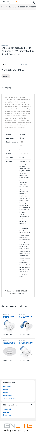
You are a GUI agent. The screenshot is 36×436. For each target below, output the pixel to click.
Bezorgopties (7, 395)
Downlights (12, 7)
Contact (5, 392)
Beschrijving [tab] (6, 88)
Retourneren (7, 386)
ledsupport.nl (7, 415)
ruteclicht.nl (6, 412)
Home (3, 7)
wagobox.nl (7, 409)
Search (25, 2)
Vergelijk (25, 64)
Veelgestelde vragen (10, 398)
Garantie (6, 389)
